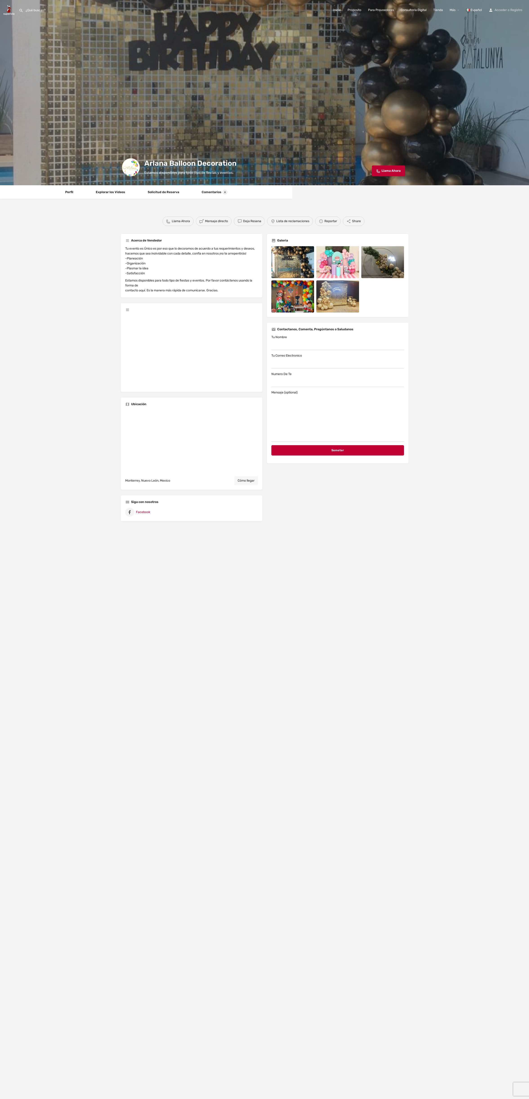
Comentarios (214, 192)
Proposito (354, 10)
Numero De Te (337, 379)
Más (452, 10)
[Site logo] (9, 10)
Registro (516, 10)
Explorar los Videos (110, 192)
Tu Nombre (337, 342)
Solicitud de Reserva (163, 192)
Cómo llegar (246, 480)
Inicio (337, 10)
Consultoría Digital (413, 10)
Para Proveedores (381, 10)
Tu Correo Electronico (337, 361)
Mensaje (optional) (337, 416)
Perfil (69, 192)
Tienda (438, 10)
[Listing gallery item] (292, 262)
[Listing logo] (131, 167)
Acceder (501, 10)
